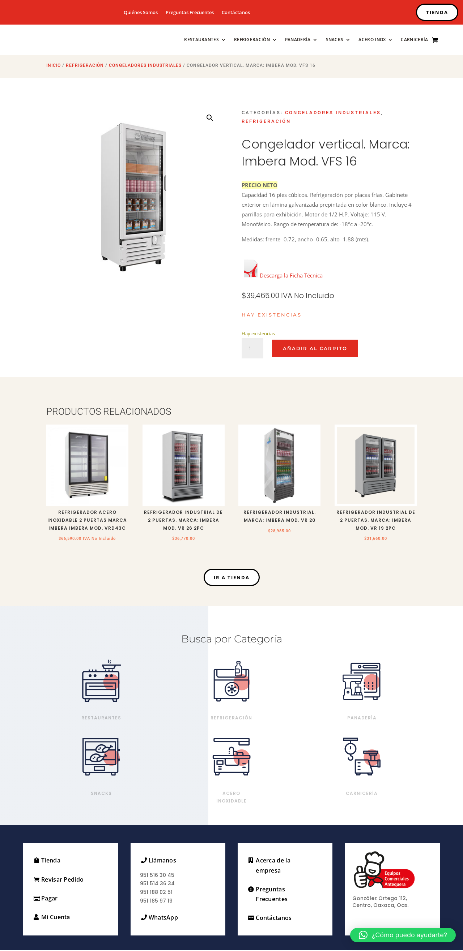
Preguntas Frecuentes (190, 13)
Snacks (335, 39)
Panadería (298, 39)
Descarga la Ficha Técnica (282, 276)
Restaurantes (201, 39)
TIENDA (437, 12)
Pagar (49, 899)
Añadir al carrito (315, 349)
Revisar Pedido (62, 881)
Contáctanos (236, 13)
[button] (209, 118)
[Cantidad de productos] (252, 349)
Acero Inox (372, 39)
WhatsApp (163, 918)
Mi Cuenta (55, 918)
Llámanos (162, 861)
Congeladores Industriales (145, 66)
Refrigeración (252, 39)
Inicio (53, 66)
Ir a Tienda (232, 578)
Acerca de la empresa (273, 866)
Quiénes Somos (141, 13)
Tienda (50, 861)
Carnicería (414, 39)
